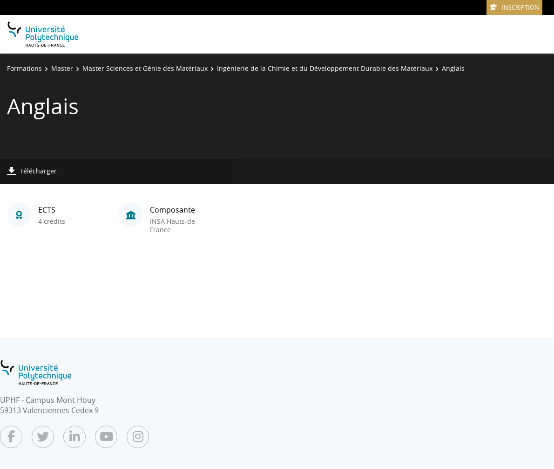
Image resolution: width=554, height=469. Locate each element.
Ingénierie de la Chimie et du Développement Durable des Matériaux (324, 68)
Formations (24, 68)
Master (62, 68)
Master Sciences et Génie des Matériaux (145, 68)
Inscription (514, 7)
